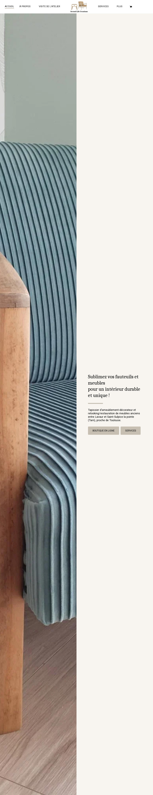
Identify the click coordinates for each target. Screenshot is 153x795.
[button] (50, 6)
